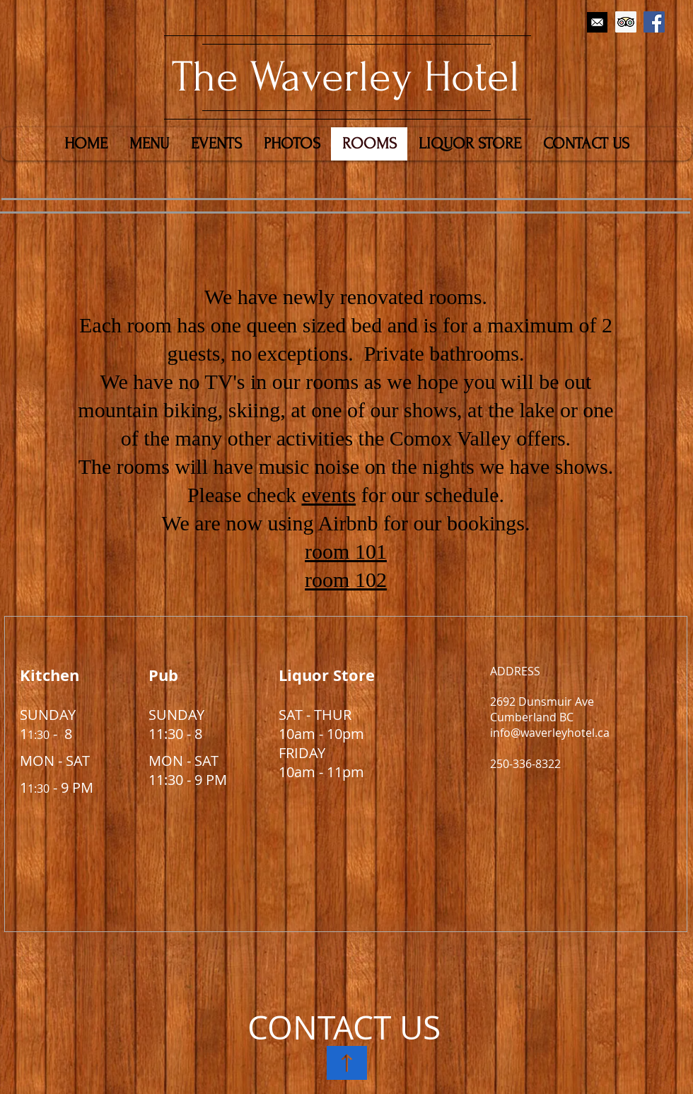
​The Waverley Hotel (346, 77)
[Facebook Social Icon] (654, 22)
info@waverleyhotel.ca (550, 732)
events (329, 494)
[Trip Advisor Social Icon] (625, 22)
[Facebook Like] (627, 55)
